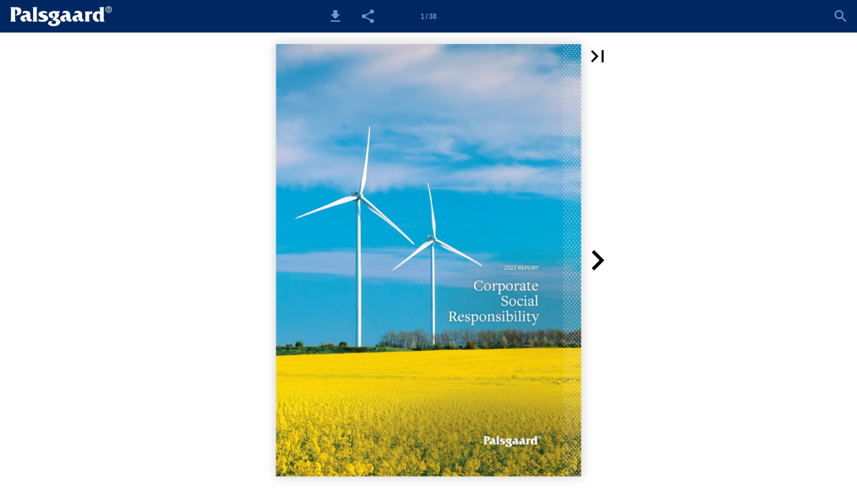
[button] (335, 16)
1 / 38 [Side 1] (428, 16)
